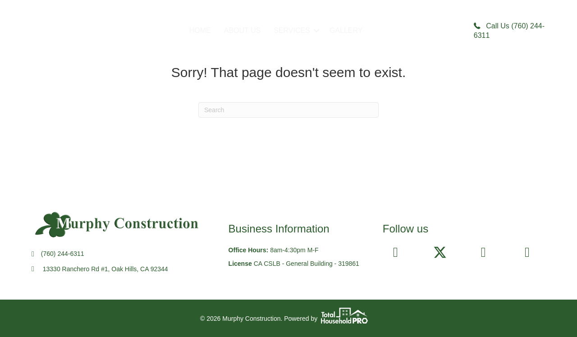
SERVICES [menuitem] (292, 30)
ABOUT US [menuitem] (242, 30)
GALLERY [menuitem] (346, 30)
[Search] (288, 110)
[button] (316, 31)
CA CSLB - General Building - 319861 (306, 263)
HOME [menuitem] (200, 30)
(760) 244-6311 (62, 253)
